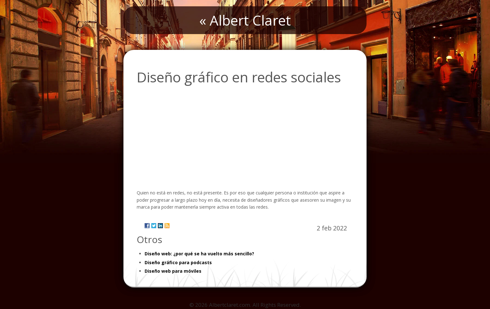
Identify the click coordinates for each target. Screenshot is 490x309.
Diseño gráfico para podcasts (178, 262)
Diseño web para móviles (173, 271)
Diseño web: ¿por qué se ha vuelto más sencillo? (199, 254)
